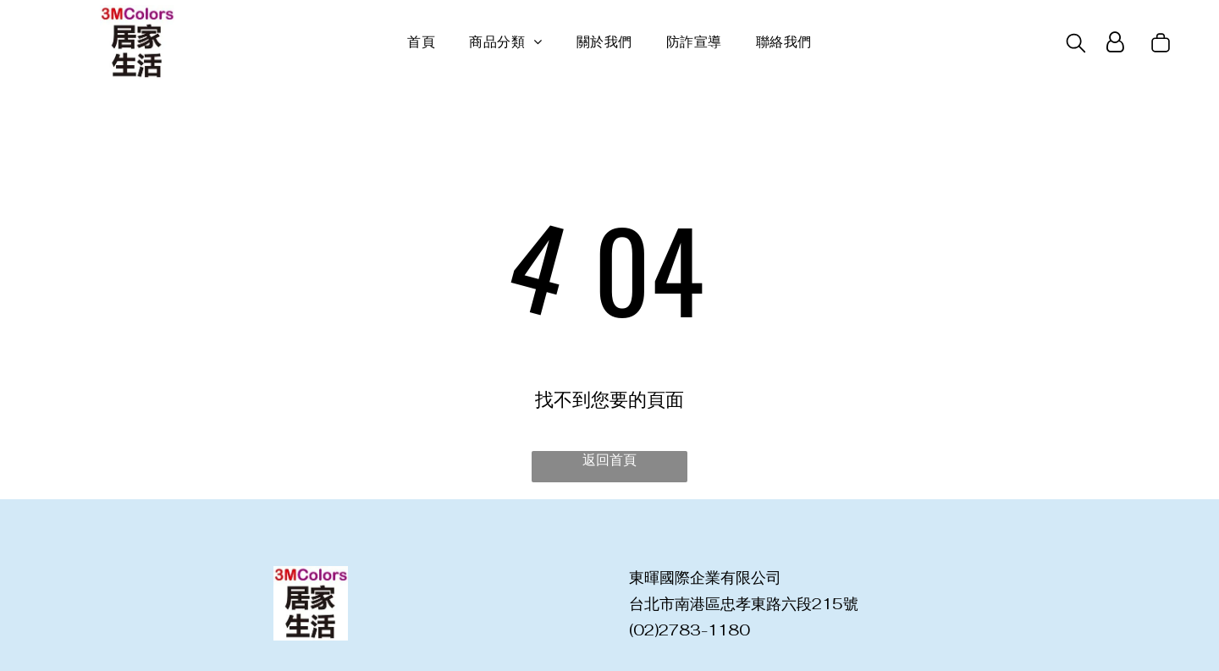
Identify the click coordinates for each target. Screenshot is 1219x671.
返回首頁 (609, 460)
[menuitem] (421, 42)
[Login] (1115, 42)
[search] (1076, 45)
